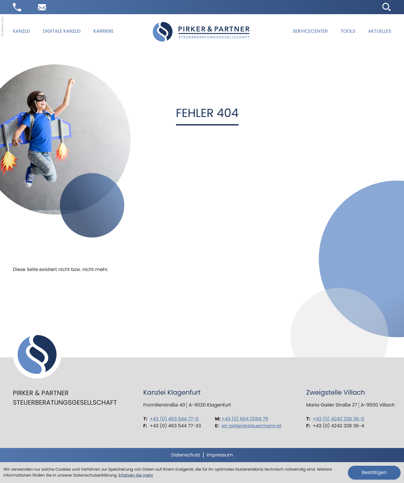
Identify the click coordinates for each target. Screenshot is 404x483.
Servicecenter (310, 31)
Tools (348, 31)
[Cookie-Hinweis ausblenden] (374, 473)
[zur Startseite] (201, 31)
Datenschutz (185, 455)
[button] (17, 7)
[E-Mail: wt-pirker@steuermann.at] (42, 7)
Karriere (104, 31)
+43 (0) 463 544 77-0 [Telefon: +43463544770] (174, 419)
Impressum (220, 455)
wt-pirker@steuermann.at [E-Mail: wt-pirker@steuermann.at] (251, 426)
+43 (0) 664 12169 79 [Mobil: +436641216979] (245, 419)
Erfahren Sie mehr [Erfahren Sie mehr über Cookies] (136, 475)
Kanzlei (21, 31)
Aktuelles (379, 31)
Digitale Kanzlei (62, 31)
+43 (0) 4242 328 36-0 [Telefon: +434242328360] (338, 419)
